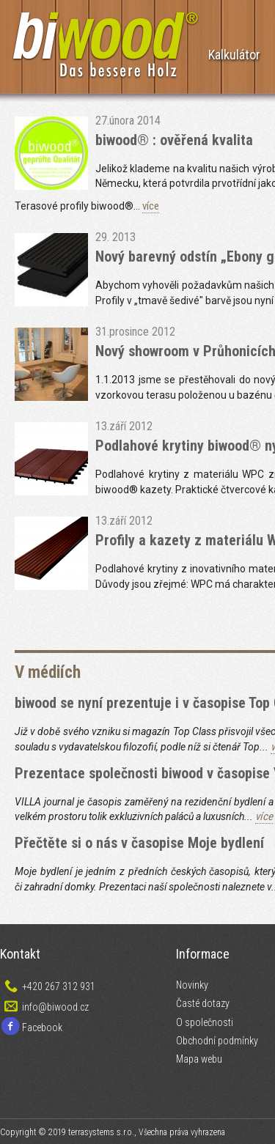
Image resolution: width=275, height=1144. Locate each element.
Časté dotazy (203, 1003)
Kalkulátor (234, 54)
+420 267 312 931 (58, 986)
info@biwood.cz (55, 1007)
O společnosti (204, 1022)
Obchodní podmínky (217, 1041)
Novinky (192, 985)
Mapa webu (199, 1059)
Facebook (42, 1027)
